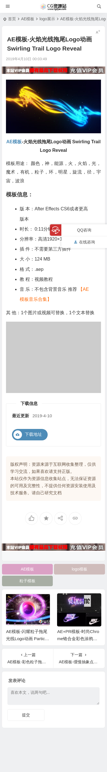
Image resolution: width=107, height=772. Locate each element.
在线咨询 (84, 242)
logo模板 (79, 569)
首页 (12, 19)
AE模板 (28, 19)
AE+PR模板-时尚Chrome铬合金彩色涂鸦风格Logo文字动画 (78, 638)
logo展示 (47, 19)
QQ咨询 (84, 230)
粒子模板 (27, 581)
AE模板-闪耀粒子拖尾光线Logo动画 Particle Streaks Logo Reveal (27, 638)
